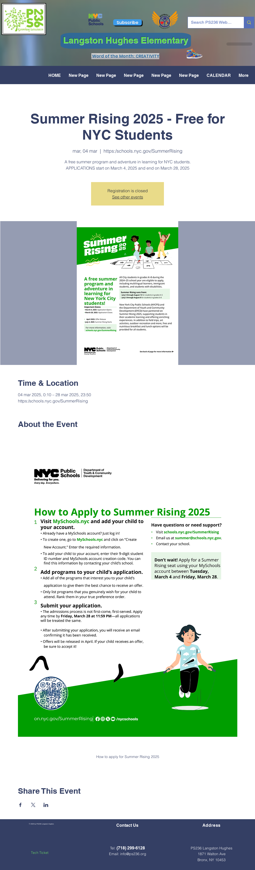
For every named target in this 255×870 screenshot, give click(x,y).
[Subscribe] (127, 22)
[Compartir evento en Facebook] (20, 805)
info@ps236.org (133, 854)
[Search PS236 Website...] (212, 22)
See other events (127, 197)
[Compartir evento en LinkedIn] (45, 805)
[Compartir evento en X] (33, 805)
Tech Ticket (39, 853)
